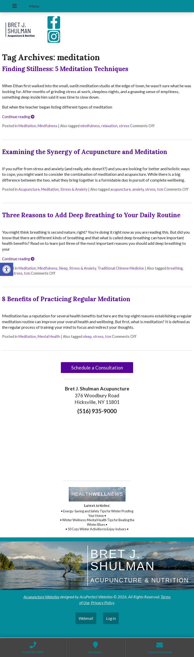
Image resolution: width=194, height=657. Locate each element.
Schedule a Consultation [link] (97, 367)
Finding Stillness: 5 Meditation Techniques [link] (65, 69)
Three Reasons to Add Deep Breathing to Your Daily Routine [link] (91, 215)
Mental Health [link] (49, 336)
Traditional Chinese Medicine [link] (121, 268)
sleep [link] (87, 336)
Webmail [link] (86, 618)
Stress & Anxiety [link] (73, 189)
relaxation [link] (109, 126)
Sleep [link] (63, 268)
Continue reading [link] (18, 117)
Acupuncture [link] (29, 189)
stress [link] (124, 126)
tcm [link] (160, 189)
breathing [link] (175, 268)
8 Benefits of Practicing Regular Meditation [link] (66, 299)
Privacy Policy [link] (102, 602)
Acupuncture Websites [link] (41, 596)
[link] (6, 269)
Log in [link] (111, 618)
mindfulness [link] (90, 126)
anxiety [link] (138, 189)
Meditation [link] (27, 126)
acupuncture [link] (120, 189)
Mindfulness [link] (47, 126)
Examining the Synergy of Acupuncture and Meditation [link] (84, 152)
